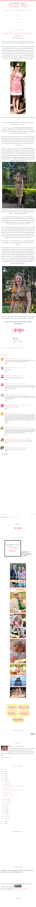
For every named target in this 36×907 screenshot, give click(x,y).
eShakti (5, 348)
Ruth (6, 375)
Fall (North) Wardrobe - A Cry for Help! (12, 790)
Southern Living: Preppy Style (17, 746)
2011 (3, 780)
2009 (3, 823)
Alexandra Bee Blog (10, 439)
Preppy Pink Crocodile (10, 427)
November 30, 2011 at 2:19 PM (18, 447)
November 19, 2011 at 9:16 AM (22, 394)
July (5, 805)
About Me (18, 19)
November (6, 784)
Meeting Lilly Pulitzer (8, 794)
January (5, 818)
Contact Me (18, 22)
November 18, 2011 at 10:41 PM (18, 383)
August (5, 803)
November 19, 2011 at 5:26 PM (15, 413)
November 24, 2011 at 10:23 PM (23, 439)
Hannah (7, 358)
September (6, 801)
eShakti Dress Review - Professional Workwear (14, 786)
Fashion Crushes (7, 792)
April (5, 812)
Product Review (20, 348)
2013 (3, 775)
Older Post (32, 514)
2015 (3, 771)
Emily (6, 413)
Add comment (4, 454)
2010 (3, 821)
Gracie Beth (8, 383)
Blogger (21, 831)
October (5, 799)
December (6, 782)
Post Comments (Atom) (12, 517)
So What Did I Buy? (8, 788)
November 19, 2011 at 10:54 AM (22, 405)
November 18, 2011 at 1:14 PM (18, 367)
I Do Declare (8, 367)
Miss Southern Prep (10, 405)
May (5, 810)
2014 (3, 773)
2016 (3, 769)
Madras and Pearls (9, 394)
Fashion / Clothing (12, 348)
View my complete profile (6, 757)
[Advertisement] (13, 502)
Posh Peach (8, 447)
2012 (3, 778)
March (5, 814)
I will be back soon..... (8, 796)
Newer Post (3, 514)
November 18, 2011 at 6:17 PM (15, 375)
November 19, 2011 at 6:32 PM (24, 427)
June (5, 808)
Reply (6, 363)
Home (18, 15)
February (6, 816)
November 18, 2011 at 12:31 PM (16, 358)
